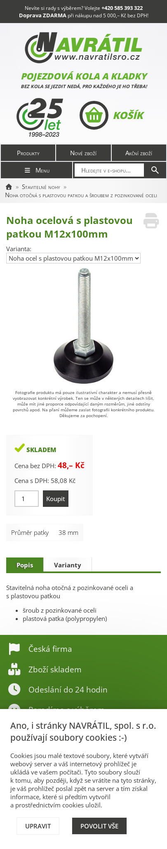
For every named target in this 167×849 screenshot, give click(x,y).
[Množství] (26, 498)
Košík (111, 115)
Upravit (38, 826)
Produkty (28, 153)
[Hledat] (155, 170)
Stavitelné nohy (41, 186)
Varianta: (18, 249)
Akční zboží (138, 153)
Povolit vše (99, 826)
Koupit (55, 498)
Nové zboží (83, 153)
